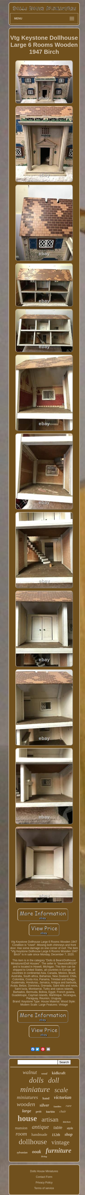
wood (44, 1073)
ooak (36, 1151)
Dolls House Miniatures (44, 1171)
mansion (21, 1128)
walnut (30, 1072)
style (70, 1128)
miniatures (27, 1097)
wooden (26, 1104)
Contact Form (44, 1176)
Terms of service (44, 1188)
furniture (58, 1150)
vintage (60, 1142)
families (57, 1106)
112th (56, 1135)
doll (53, 1080)
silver (44, 1105)
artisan (49, 1119)
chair (62, 1111)
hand (45, 1098)
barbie (50, 1111)
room (21, 1134)
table (57, 1127)
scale (61, 1089)
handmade (39, 1134)
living (44, 1156)
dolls (36, 1080)
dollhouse (33, 1142)
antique (40, 1127)
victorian (62, 1097)
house (27, 1118)
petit (38, 1111)
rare (68, 1106)
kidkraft (59, 1073)
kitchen (67, 1121)
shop (69, 1134)
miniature (35, 1089)
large (26, 1110)
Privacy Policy (44, 1182)
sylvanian (22, 1152)
